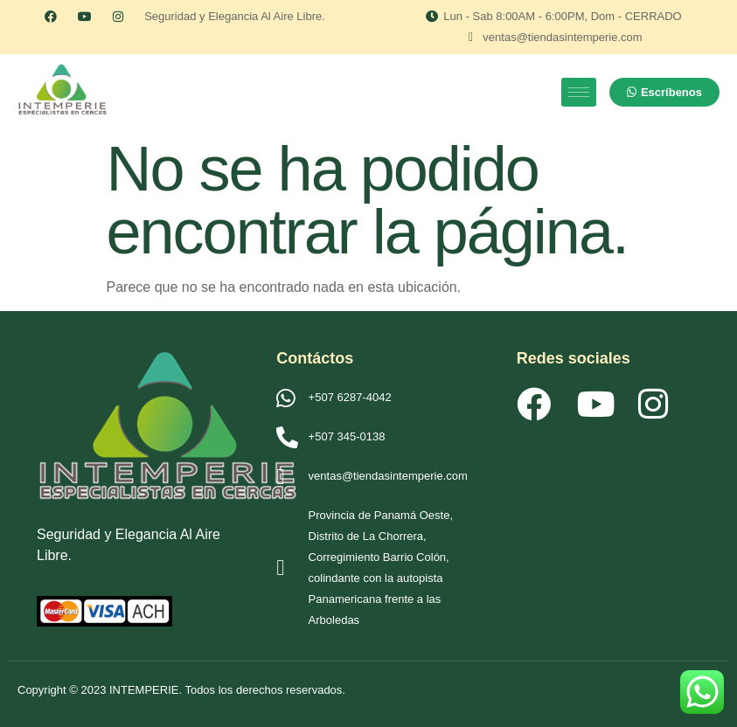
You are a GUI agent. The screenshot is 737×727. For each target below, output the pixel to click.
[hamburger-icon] (578, 92)
